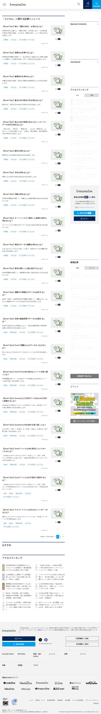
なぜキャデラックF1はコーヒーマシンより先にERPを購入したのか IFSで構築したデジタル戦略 (84, 288)
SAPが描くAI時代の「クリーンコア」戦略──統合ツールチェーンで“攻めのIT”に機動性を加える (84, 368)
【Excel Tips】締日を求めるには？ (16, 151)
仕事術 (6, 40)
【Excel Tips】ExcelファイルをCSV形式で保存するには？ (24, 479)
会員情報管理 (51, 700)
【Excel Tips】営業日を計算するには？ (18, 53)
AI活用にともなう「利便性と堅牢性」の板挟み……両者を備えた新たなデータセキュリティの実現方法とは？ (84, 307)
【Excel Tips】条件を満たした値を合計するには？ (22, 268)
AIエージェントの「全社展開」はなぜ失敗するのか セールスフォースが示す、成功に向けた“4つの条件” (51, 605)
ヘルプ (31, 700)
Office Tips (13, 332)
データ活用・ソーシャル (26, 40)
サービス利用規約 (77, 700)
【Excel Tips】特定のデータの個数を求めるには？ (22, 244)
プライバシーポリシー (92, 700)
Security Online (8, 654)
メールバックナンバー (84, 207)
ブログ (35, 665)
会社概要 (67, 700)
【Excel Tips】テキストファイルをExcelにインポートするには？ (25, 511)
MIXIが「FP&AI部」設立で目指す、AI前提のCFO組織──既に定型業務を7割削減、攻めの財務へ (19, 595)
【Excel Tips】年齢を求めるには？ (16, 194)
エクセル (13, 40)
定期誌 (20, 665)
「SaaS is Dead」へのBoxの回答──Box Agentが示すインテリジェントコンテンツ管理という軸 (51, 567)
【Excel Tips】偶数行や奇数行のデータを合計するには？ (23, 293)
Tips (5, 493)
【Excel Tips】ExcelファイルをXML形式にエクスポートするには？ (24, 450)
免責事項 (60, 700)
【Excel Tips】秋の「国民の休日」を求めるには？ (22, 26)
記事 (77, 268)
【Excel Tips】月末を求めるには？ (16, 172)
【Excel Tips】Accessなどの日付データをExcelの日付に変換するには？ (24, 399)
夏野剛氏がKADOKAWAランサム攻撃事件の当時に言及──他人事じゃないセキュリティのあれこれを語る (18, 586)
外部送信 (96, 703)
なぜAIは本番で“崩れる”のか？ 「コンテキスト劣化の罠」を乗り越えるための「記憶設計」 (51, 595)
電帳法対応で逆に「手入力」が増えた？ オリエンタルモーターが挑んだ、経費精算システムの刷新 (84, 348)
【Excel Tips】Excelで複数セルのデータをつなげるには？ (24, 346)
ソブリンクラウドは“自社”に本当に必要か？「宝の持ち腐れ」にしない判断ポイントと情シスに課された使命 (52, 577)
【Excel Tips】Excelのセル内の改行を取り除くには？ (24, 425)
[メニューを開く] (4, 4)
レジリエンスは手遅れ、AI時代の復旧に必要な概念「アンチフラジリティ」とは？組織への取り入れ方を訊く (86, 135)
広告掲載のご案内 (82, 644)
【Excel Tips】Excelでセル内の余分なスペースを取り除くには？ (25, 373)
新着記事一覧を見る (84, 376)
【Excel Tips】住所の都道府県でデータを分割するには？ (23, 320)
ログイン (84, 219)
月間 (91, 95)
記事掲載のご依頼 (82, 638)
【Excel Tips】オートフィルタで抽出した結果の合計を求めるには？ (24, 219)
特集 (3, 665)
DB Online (21, 654)
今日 (77, 95)
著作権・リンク (40, 700)
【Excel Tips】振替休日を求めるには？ (18, 76)
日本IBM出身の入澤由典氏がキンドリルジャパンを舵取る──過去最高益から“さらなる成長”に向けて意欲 (18, 567)
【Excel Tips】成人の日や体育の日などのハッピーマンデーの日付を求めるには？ (24, 123)
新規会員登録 (84, 213)
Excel (5, 332)
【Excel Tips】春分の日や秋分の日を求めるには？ (22, 100)
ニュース (91, 268)
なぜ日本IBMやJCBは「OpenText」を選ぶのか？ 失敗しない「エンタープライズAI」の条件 (51, 586)
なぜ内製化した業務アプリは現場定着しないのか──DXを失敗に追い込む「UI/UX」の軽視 (18, 577)
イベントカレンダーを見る (84, 421)
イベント (83, 654)
